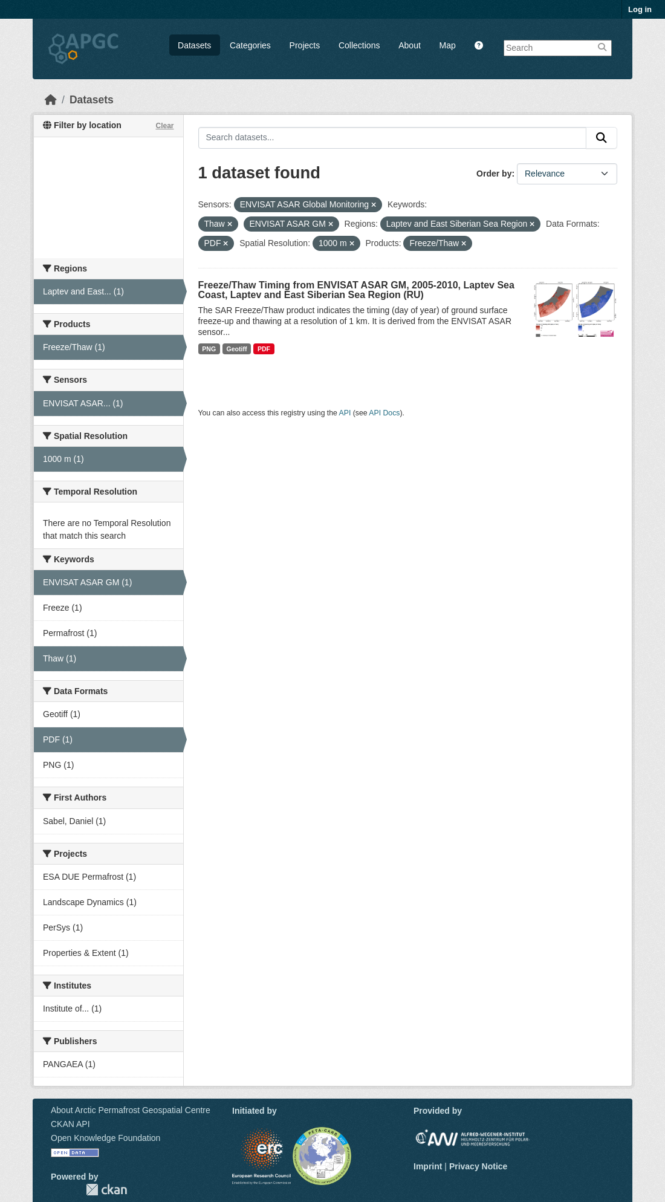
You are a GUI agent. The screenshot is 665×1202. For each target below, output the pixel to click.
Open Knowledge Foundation (105, 1138)
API (345, 413)
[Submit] (601, 138)
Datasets (194, 45)
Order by (493, 173)
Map (448, 45)
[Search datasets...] (392, 138)
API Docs (384, 413)
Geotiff (237, 348)
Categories (250, 45)
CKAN (106, 1189)
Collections (359, 45)
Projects (305, 45)
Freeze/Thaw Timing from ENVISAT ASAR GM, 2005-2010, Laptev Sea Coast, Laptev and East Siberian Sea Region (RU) (356, 290)
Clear (164, 126)
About (409, 45)
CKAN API (70, 1124)
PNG (209, 348)
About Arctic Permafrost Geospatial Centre (130, 1110)
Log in (640, 9)
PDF (264, 348)
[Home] (51, 100)
